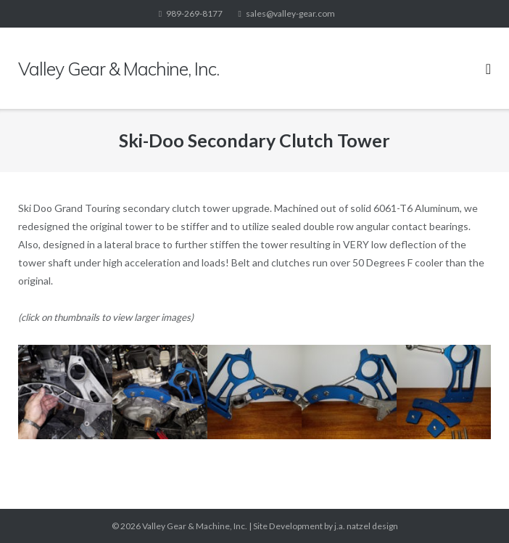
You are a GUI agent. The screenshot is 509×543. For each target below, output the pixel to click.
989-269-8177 (194, 13)
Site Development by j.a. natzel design (325, 525)
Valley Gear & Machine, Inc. (194, 525)
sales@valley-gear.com (290, 13)
